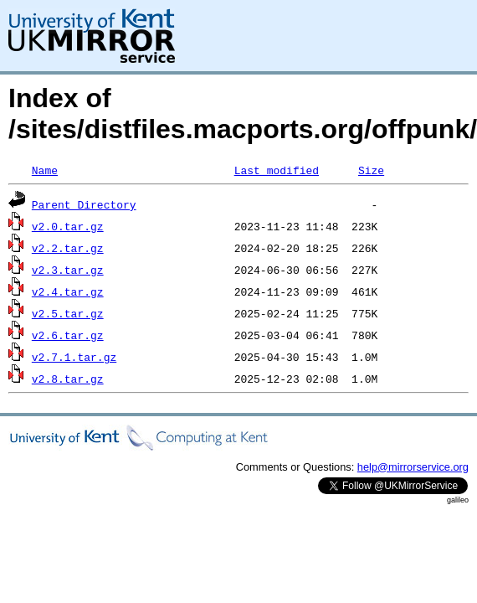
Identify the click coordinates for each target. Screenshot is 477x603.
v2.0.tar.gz (68, 226)
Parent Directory (84, 204)
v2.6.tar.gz (68, 335)
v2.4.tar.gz (68, 291)
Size (371, 170)
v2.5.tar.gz (68, 313)
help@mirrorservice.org (413, 467)
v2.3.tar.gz (68, 269)
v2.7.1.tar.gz (74, 356)
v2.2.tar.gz (68, 247)
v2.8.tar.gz (68, 378)
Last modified (276, 170)
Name (45, 170)
